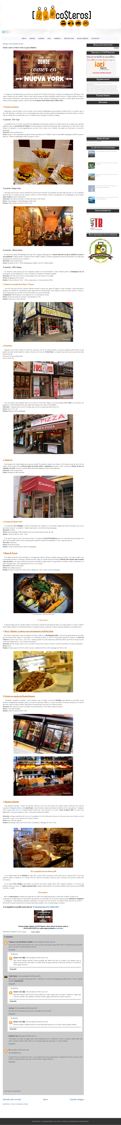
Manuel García (18, 957)
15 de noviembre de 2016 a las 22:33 (36, 957)
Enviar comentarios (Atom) (19, 1104)
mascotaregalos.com (15, 1053)
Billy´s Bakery (38, 635)
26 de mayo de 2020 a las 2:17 (27, 1036)
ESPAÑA (32, 38)
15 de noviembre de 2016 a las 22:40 (36, 1021)
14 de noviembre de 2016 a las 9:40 (44, 942)
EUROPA (41, 38)
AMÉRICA (57, 38)
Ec (9, 1050)
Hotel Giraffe (76, 557)
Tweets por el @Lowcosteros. (95, 98)
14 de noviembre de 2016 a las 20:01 (29, 976)
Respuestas (14, 954)
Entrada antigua (77, 1099)
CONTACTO (95, 38)
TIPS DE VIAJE (69, 38)
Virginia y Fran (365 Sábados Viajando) (21, 942)
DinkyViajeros (13, 976)
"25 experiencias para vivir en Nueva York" (45, 907)
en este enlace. (59, 928)
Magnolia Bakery (16, 808)
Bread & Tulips (36, 559)
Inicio (45, 1099)
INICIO (24, 38)
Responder (12, 949)
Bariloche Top (13, 1036)
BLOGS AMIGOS (82, 38)
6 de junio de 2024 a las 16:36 (20, 1050)
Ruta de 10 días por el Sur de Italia (106, 151)
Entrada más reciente (12, 1099)
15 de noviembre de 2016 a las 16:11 (26, 1008)
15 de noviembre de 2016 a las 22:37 (36, 992)
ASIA (49, 38)
